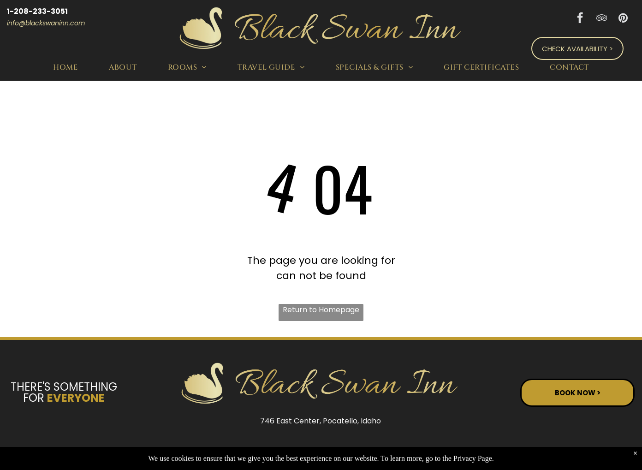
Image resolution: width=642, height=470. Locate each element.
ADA (603, 451)
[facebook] (580, 19)
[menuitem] (67, 67)
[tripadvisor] (602, 19)
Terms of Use (546, 451)
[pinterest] (623, 19)
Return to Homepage (321, 309)
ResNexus (380, 451)
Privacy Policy (469, 451)
